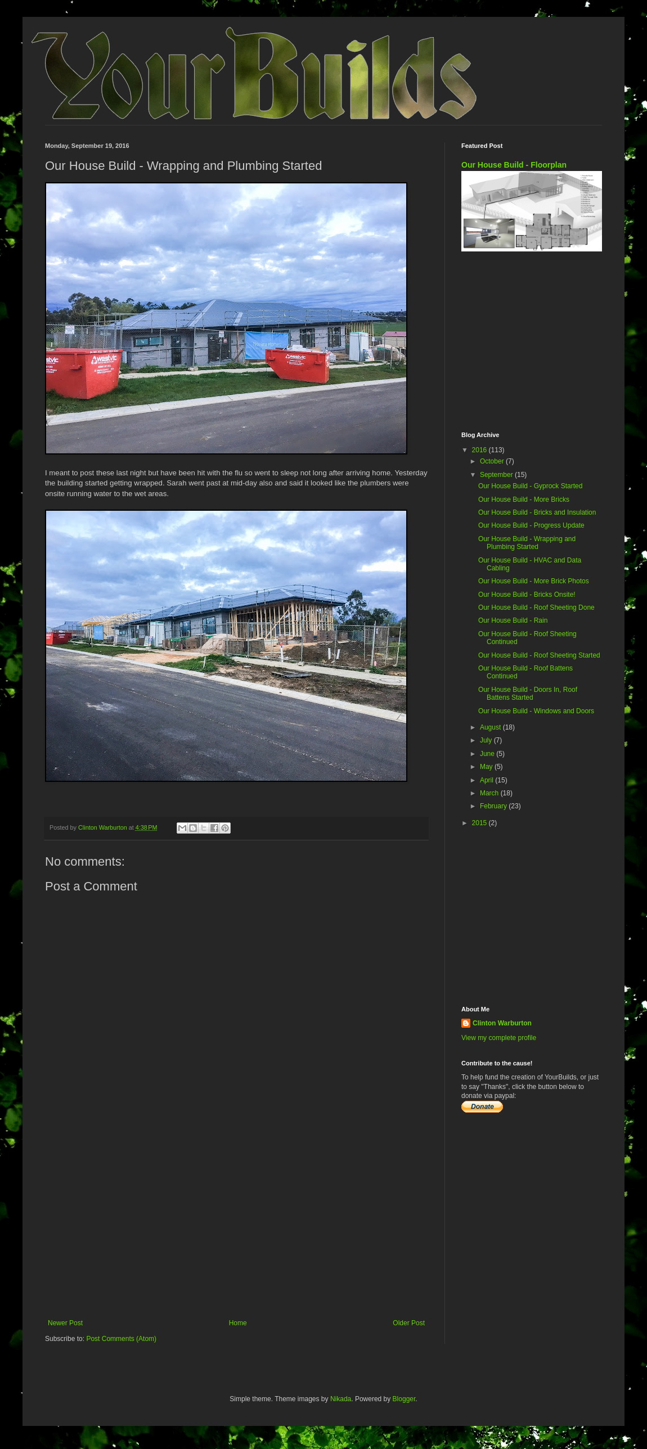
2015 (480, 823)
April (487, 780)
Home (238, 1323)
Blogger (404, 1399)
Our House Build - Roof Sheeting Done (536, 607)
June (488, 754)
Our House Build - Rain (512, 620)
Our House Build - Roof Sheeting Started (539, 655)
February (494, 806)
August (491, 727)
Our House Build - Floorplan (514, 164)
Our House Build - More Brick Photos (533, 581)
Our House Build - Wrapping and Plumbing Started (527, 543)
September (497, 475)
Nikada (340, 1399)
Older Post (409, 1323)
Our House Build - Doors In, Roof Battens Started (527, 693)
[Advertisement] (236, 1226)
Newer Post (65, 1323)
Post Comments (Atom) (121, 1339)
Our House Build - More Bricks (523, 499)
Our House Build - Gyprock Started (530, 486)
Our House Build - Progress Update (531, 525)
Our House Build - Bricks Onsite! (527, 594)
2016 (480, 450)
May (487, 767)
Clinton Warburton (502, 1023)
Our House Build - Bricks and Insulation (537, 512)
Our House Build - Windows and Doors (536, 711)
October (493, 461)
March (490, 793)
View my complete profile (498, 1038)
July (487, 740)
